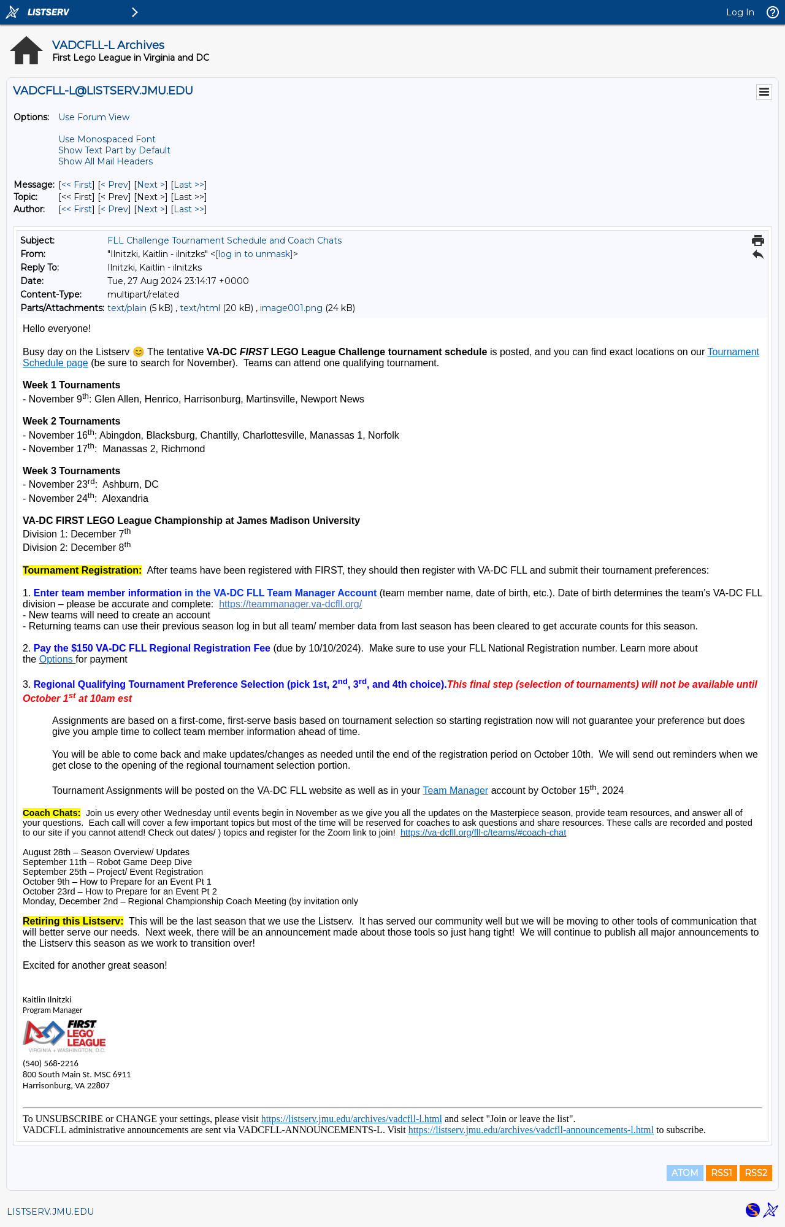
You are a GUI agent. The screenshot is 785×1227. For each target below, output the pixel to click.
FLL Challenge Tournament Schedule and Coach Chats (224, 240)
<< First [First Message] (76, 184)
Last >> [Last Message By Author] (189, 209)
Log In (740, 12)
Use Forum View (93, 117)
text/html (200, 307)
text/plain (127, 307)
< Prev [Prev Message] (114, 184)
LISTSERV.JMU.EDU (50, 1211)
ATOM (685, 1173)
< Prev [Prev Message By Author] (114, 209)
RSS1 (721, 1173)
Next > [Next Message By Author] (151, 209)
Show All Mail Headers (105, 161)
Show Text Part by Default (114, 150)
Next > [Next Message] (151, 184)
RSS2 (756, 1173)
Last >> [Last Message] (189, 184)
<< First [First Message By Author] (76, 209)
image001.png (291, 307)
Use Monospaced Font (107, 139)
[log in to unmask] (254, 254)
